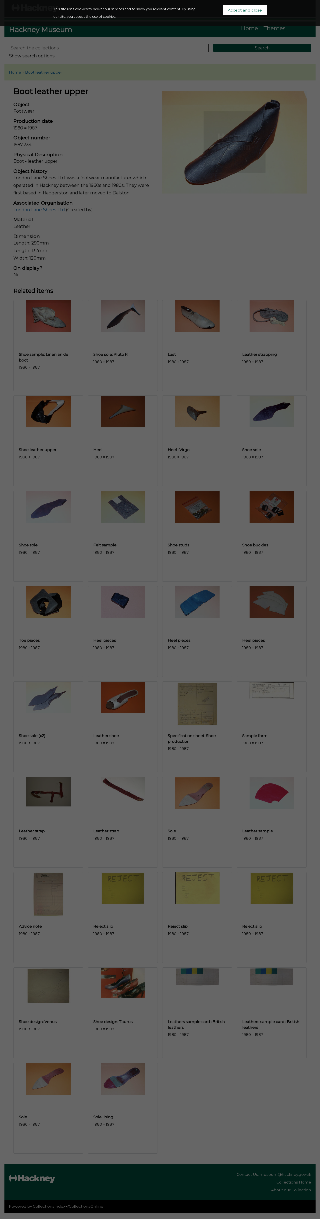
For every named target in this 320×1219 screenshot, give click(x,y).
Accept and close (245, 10)
